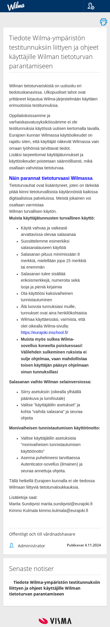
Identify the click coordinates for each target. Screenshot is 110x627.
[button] (95, 6)
